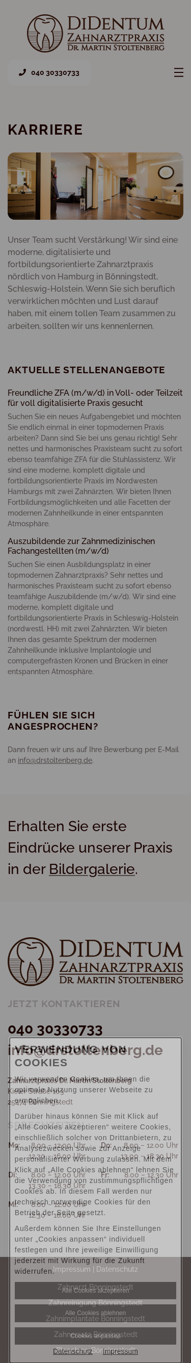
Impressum (120, 1351)
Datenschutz (73, 1351)
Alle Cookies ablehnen (95, 1313)
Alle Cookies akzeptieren (95, 1290)
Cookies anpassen (95, 1336)
